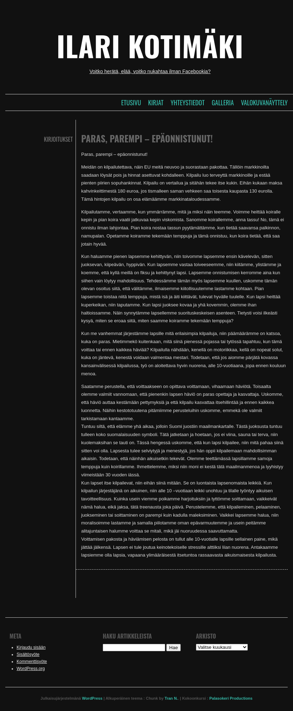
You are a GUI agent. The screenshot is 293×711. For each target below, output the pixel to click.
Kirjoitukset (58, 139)
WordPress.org (31, 668)
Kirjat (156, 102)
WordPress (92, 698)
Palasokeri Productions (230, 698)
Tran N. (171, 698)
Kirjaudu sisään (31, 647)
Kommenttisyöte (32, 661)
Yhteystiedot (187, 102)
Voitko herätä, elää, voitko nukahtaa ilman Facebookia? (149, 71)
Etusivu (131, 102)
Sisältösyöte (28, 654)
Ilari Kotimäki (149, 45)
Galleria (223, 102)
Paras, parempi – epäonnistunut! (147, 138)
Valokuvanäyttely (264, 102)
